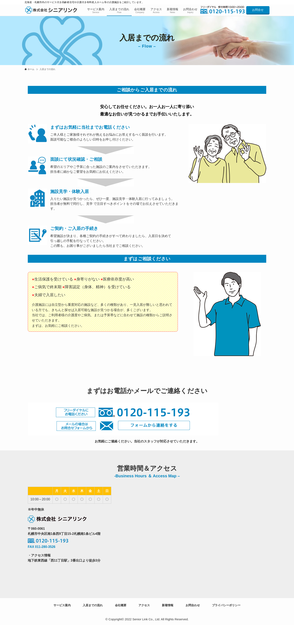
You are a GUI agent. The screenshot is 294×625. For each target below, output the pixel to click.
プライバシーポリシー (226, 605)
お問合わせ (193, 605)
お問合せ (258, 9)
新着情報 (167, 605)
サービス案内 (62, 605)
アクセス (144, 605)
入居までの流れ (93, 605)
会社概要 (120, 605)
